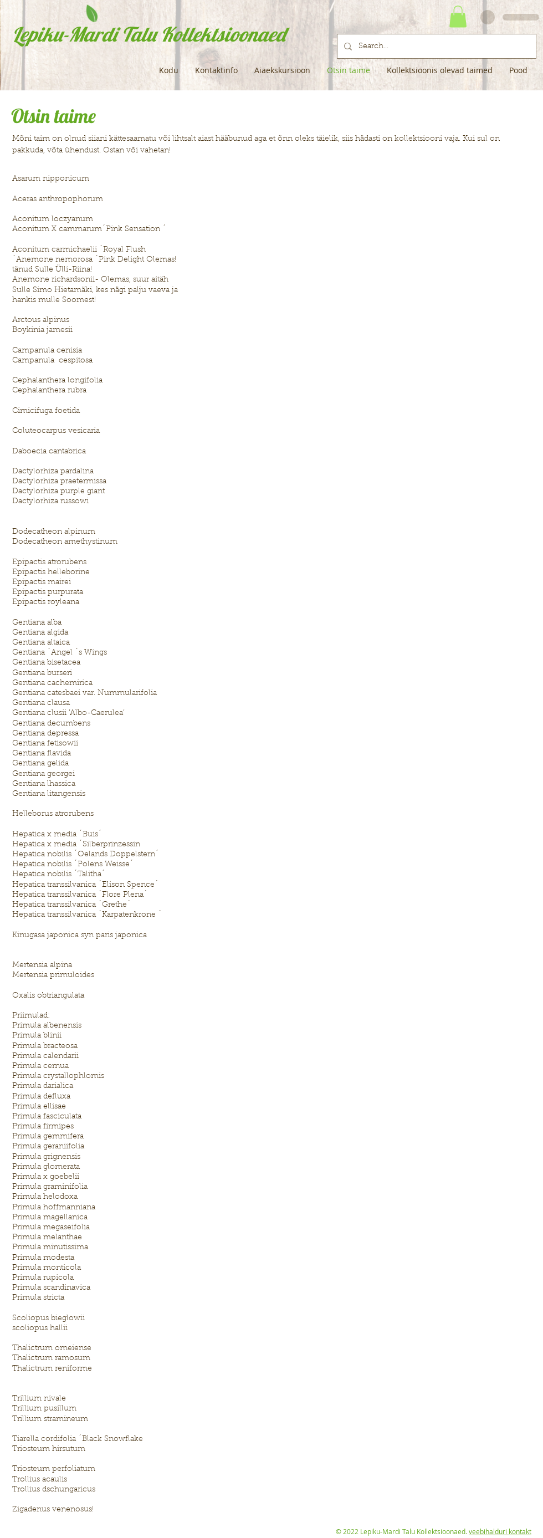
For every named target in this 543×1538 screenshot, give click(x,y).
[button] (458, 16)
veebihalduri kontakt (500, 1531)
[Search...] (435, 46)
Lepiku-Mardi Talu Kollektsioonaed (148, 34)
